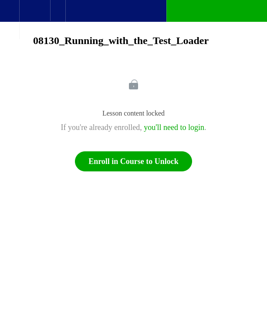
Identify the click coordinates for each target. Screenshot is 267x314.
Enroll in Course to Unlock (133, 161)
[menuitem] (34, 19)
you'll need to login (174, 127)
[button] (9, 15)
